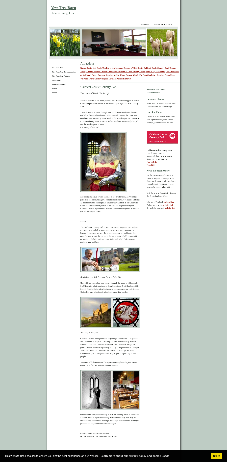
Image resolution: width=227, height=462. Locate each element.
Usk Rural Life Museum (112, 68)
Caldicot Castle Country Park (156, 68)
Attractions (56, 80)
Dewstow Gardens (105, 75)
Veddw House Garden (123, 75)
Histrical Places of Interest (120, 79)
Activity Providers (59, 84)
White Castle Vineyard (98, 79)
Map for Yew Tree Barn (163, 24)
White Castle (137, 68)
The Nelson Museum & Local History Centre (126, 72)
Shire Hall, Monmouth (155, 72)
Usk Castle (97, 68)
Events (54, 93)
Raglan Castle (86, 68)
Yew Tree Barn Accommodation (64, 72)
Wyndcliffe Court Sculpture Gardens (148, 75)
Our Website (152, 162)
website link (169, 202)
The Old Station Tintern (96, 72)
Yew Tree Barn (63, 7)
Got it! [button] (216, 456)
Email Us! (145, 24)
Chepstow (128, 68)
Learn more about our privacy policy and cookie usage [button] (135, 456)
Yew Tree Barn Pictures (61, 76)
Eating (54, 88)
